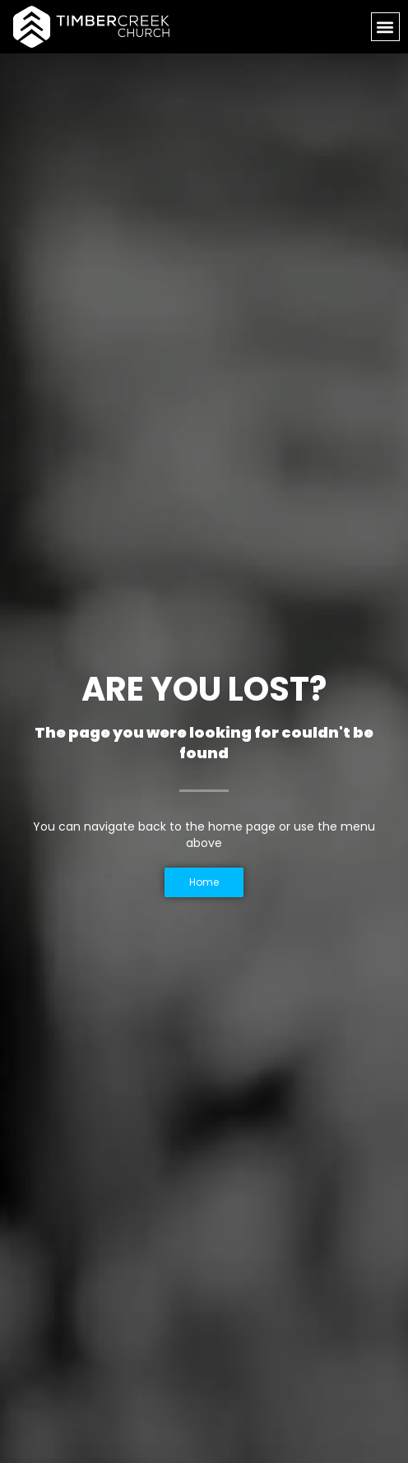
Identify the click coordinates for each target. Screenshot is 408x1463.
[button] (385, 26)
